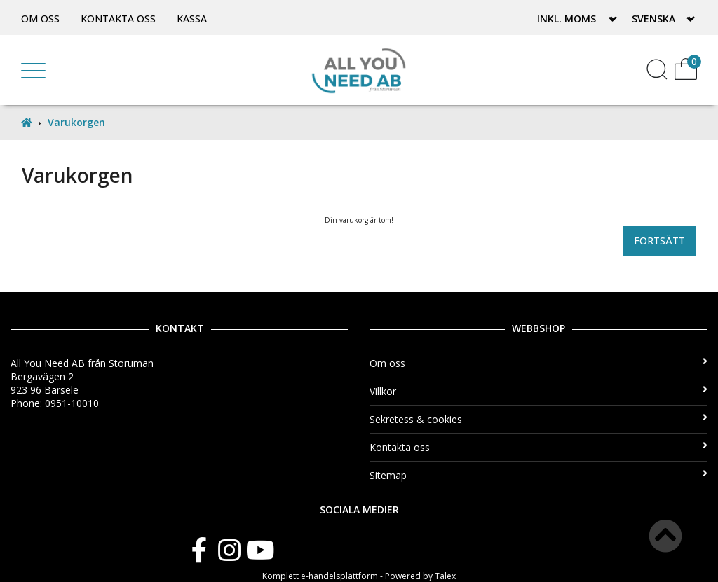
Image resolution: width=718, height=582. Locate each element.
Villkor (538, 391)
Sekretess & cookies (538, 419)
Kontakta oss (118, 18)
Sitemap (538, 475)
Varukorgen (76, 122)
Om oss (40, 18)
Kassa (192, 18)
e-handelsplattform (339, 576)
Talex (445, 576)
